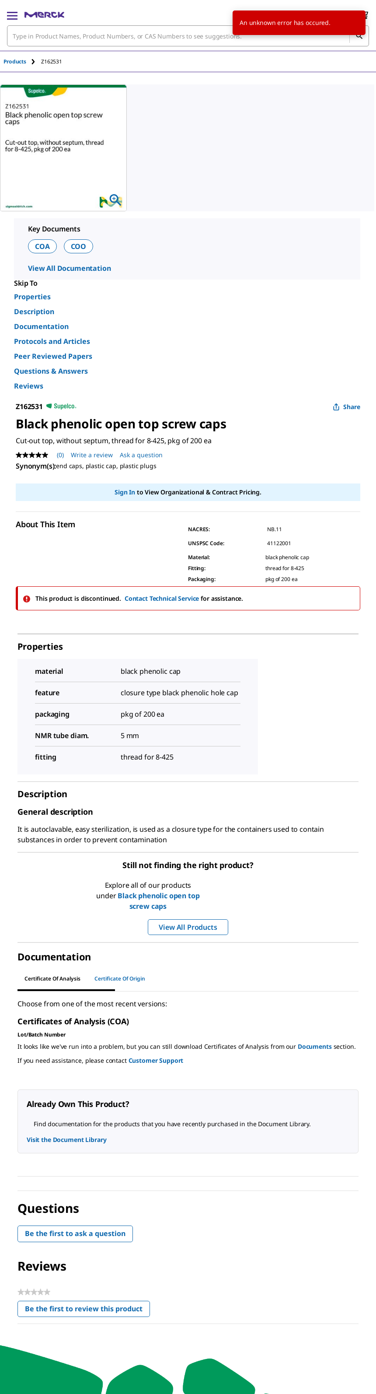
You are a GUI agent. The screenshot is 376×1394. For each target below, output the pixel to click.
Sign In (125, 492)
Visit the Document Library (66, 1139)
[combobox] (188, 36)
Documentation (41, 326)
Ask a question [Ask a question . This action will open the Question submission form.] (141, 455)
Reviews (28, 386)
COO (79, 246)
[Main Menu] (12, 15)
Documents (315, 1046)
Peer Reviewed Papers (53, 356)
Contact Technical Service (162, 598)
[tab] (22, 61)
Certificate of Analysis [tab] (52, 978)
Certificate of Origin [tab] (119, 978)
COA (42, 246)
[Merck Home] (44, 15)
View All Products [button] (188, 927)
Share (346, 407)
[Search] (359, 36)
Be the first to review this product (87, 1310)
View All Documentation (69, 268)
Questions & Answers (51, 371)
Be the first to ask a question (75, 1233)
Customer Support (156, 1060)
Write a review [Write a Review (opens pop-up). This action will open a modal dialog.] (92, 455)
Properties (32, 296)
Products (14, 61)
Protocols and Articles (52, 341)
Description (34, 311)
